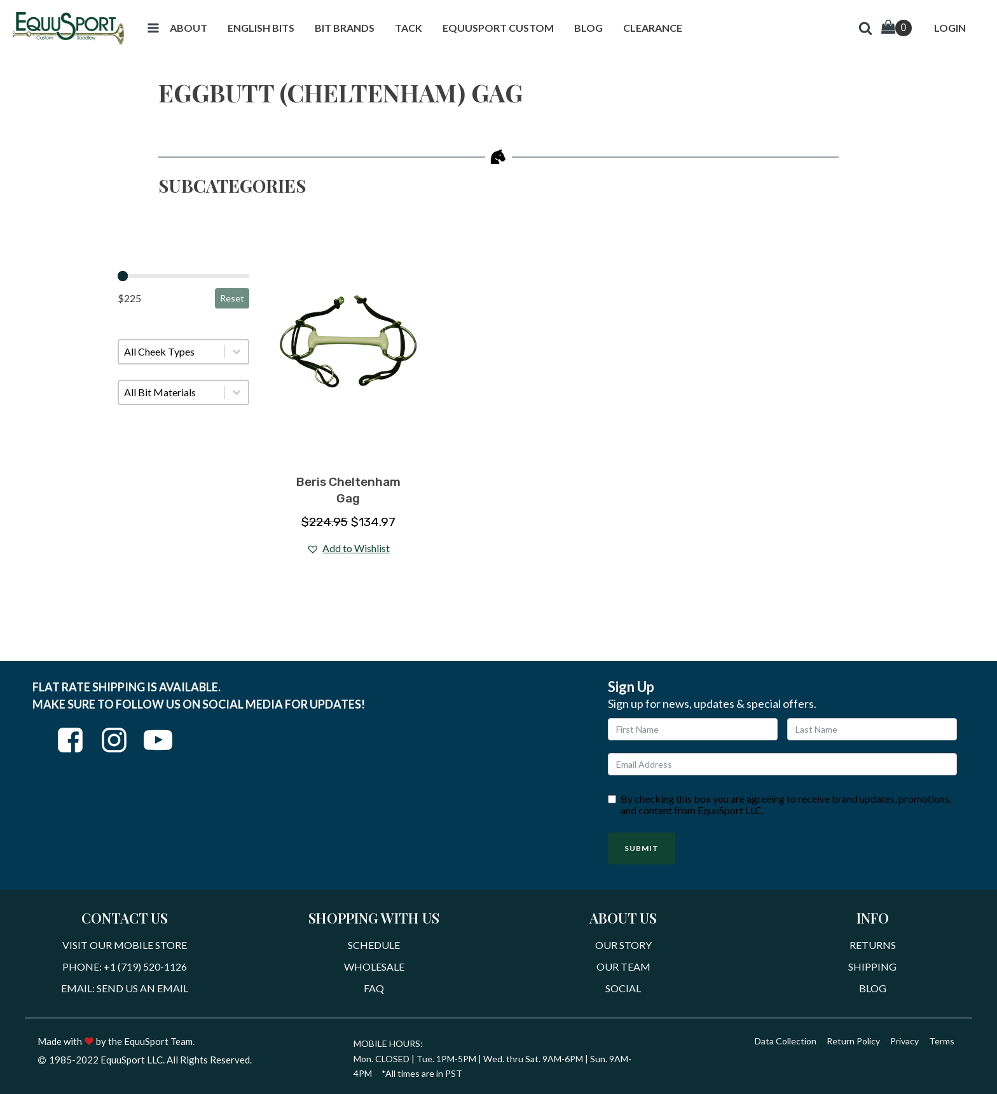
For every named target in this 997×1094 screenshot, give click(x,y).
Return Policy (853, 1040)
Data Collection (785, 1040)
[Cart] (896, 28)
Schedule (374, 945)
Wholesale (374, 966)
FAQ (374, 988)
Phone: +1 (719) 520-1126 (124, 966)
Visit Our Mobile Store (124, 945)
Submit (641, 848)
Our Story (623, 945)
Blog (872, 988)
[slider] (123, 276)
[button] (153, 28)
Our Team (623, 966)
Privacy (904, 1040)
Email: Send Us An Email (124, 988)
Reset (232, 298)
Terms (941, 1040)
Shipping (872, 966)
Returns (872, 945)
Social (623, 988)
